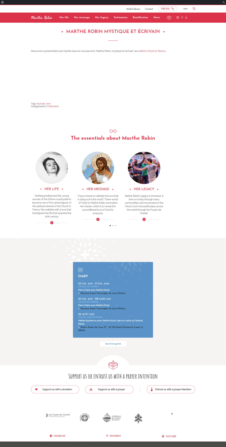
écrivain (41, 103)
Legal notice (60, 438)
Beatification (140, 17)
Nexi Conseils (189, 438)
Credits (43, 438)
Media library (133, 9)
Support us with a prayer (107, 382)
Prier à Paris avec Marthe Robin (94, 283)
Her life (64, 17)
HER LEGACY (169, 189)
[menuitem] (2, 2)
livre (48, 103)
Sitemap (78, 438)
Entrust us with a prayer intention (171, 382)
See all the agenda (113, 336)
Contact (149, 9)
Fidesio (180, 438)
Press (106, 438)
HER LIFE (56, 189)
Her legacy (101, 17)
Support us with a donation (53, 382)
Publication (53, 106)
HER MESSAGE (113, 189)
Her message (82, 17)
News (156, 17)
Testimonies (120, 17)
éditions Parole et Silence (152, 51)
